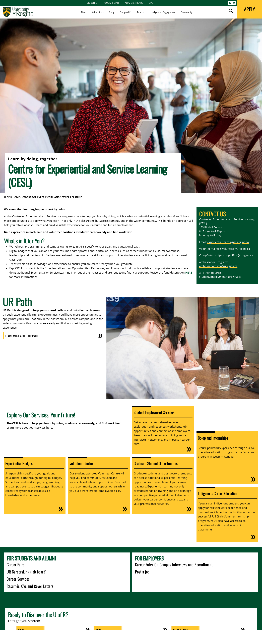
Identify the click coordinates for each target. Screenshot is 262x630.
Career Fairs (15, 564)
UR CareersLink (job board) (26, 572)
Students (92, 3)
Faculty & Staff (111, 3)
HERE (188, 272)
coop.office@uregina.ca (238, 255)
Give (151, 3)
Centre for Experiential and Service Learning (52, 197)
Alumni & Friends (134, 3)
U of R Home (12, 197)
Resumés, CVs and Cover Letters (30, 586)
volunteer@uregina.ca (236, 249)
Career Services (18, 579)
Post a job (142, 572)
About (84, 12)
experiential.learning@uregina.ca (228, 242)
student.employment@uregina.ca (220, 277)
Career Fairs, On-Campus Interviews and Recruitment (174, 564)
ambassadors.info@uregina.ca (218, 266)
